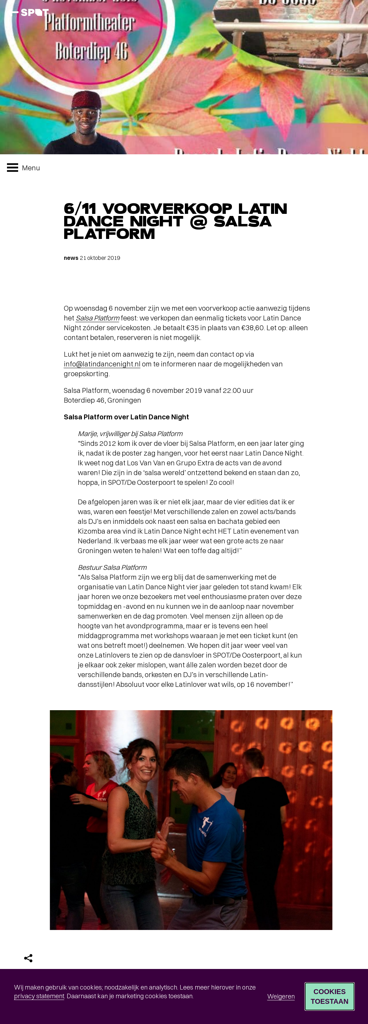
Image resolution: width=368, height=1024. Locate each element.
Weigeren (281, 996)
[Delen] (28, 958)
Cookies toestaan (329, 996)
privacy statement (39, 996)
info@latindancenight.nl (102, 363)
